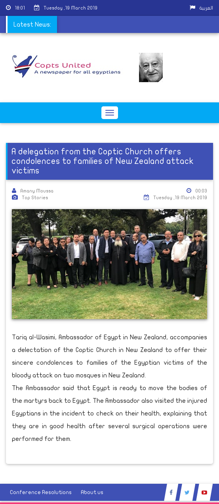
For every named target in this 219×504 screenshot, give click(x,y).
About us (92, 492)
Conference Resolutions (41, 492)
